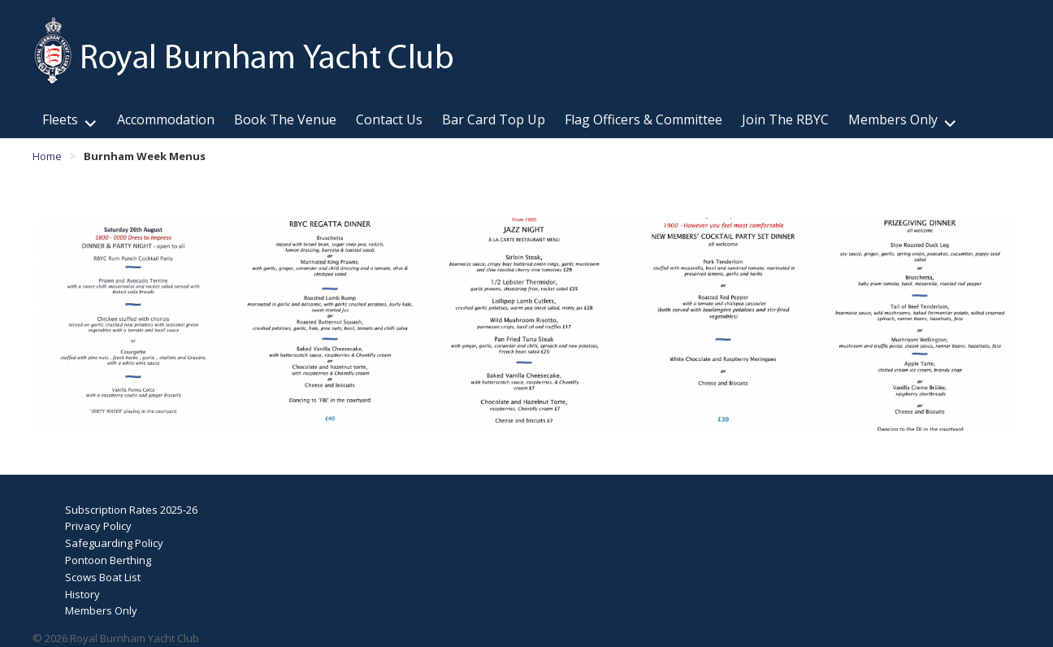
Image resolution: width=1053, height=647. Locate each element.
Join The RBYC (785, 119)
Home (47, 156)
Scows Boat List (103, 577)
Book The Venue (285, 119)
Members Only (893, 119)
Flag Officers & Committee (643, 119)
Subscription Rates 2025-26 (131, 509)
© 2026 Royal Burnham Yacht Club (115, 638)
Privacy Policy (98, 526)
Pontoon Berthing (108, 560)
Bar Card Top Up (493, 119)
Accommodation (165, 119)
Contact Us (389, 119)
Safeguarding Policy (114, 543)
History (82, 594)
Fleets (60, 119)
